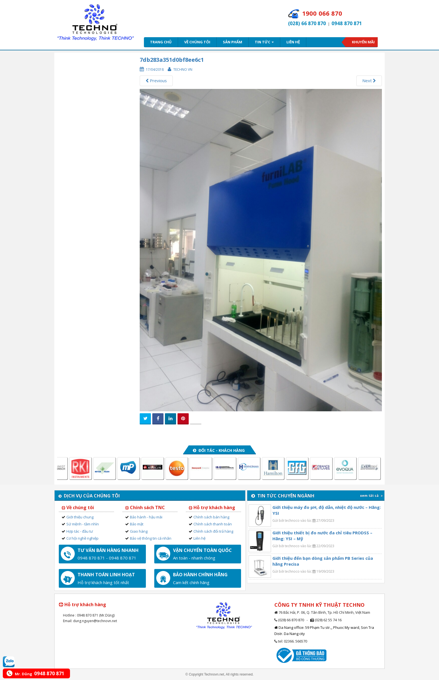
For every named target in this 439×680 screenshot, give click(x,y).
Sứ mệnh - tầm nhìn (82, 523)
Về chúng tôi (197, 41)
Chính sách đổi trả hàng (213, 531)
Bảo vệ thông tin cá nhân (150, 538)
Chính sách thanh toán (212, 523)
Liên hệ (293, 41)
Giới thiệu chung (80, 517)
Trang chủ (161, 41)
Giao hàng (139, 531)
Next (369, 80)
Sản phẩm (232, 41)
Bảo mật (136, 523)
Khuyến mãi (363, 41)
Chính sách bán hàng (211, 517)
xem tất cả (371, 495)
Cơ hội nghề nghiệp (82, 538)
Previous (156, 80)
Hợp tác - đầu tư (79, 531)
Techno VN (182, 69)
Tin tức (264, 41)
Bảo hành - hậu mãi (146, 517)
